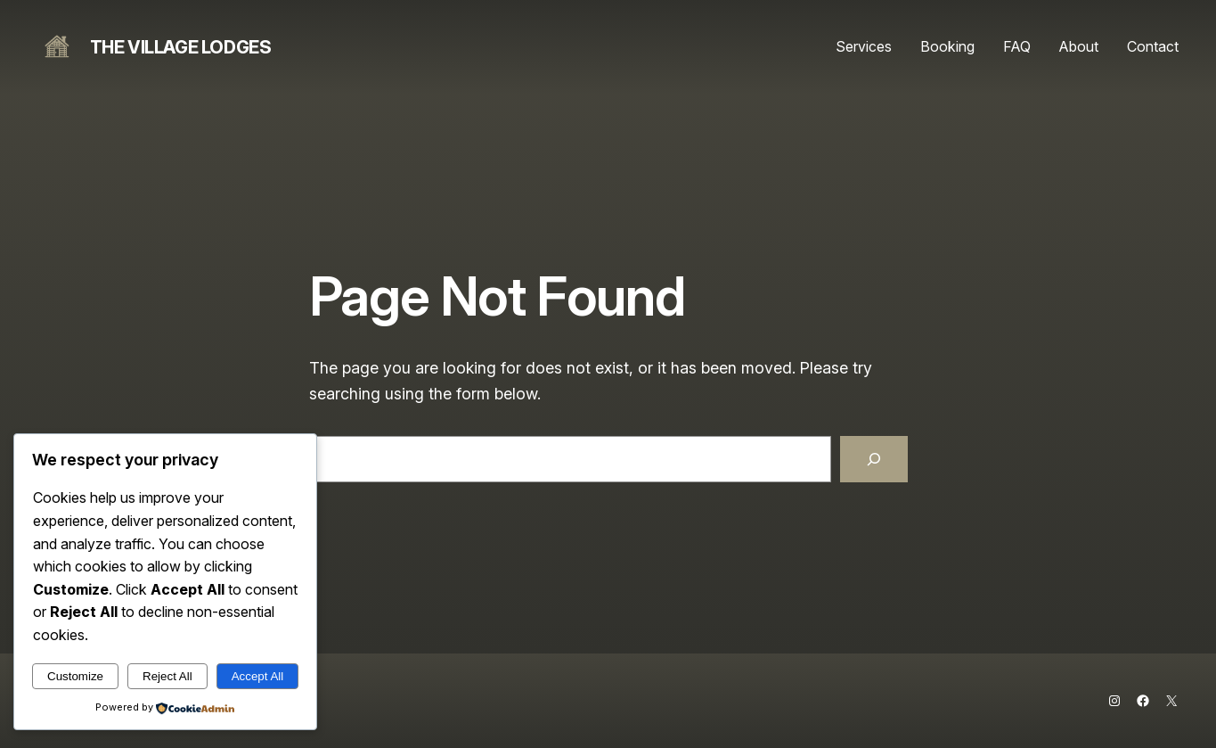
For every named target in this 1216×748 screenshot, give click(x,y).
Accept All (258, 676)
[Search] (874, 459)
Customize (75, 676)
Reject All (167, 676)
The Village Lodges (181, 47)
